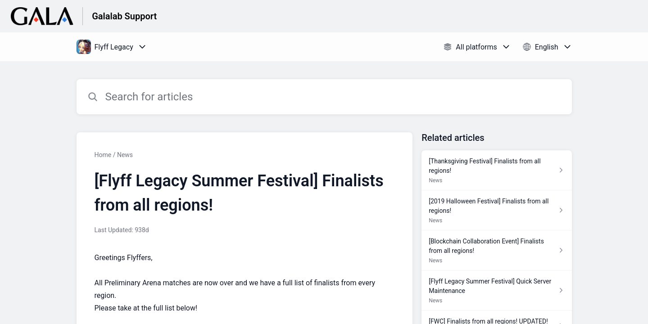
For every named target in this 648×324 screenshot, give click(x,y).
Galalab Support (124, 16)
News (125, 154)
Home (103, 154)
